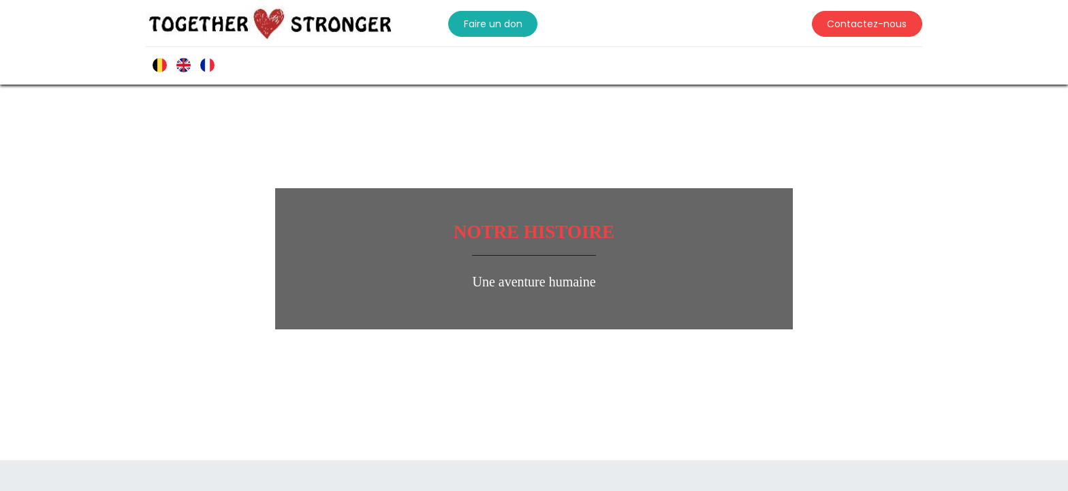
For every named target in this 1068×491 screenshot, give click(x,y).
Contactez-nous (856, 24)
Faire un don (503, 24)
